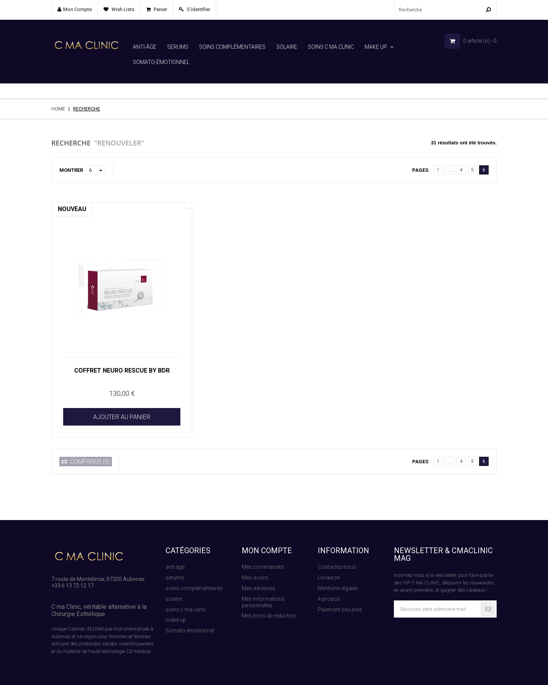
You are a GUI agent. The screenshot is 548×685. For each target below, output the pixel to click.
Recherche (400, 672)
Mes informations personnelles (263, 587)
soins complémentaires (232, 47)
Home (58, 93)
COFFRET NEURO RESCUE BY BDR (122, 355)
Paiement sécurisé (340, 594)
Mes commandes (263, 552)
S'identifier (198, 9)
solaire (286, 47)
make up (376, 47)
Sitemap (366, 672)
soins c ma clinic (331, 47)
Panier (160, 9)
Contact (487, 672)
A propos (329, 584)
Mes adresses (259, 573)
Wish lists (122, 9)
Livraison (329, 562)
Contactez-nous (337, 552)
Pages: (421, 155)
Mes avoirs (255, 562)
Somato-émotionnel (161, 62)
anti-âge (144, 47)
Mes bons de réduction (269, 600)
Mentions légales (338, 573)
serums (177, 47)
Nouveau (72, 193)
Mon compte (267, 535)
